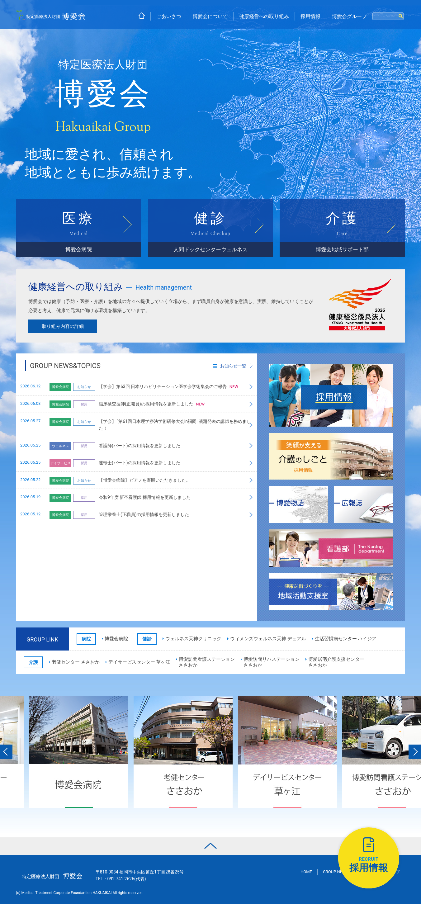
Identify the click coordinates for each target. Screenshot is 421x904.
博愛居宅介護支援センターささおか (336, 662)
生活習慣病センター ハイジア (346, 638)
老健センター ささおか (76, 662)
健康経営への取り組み (264, 16)
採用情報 (310, 16)
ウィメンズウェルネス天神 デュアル (268, 638)
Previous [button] (6, 751)
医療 (78, 234)
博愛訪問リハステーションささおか (272, 662)
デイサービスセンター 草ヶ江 (139, 662)
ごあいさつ (168, 16)
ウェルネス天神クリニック (193, 638)
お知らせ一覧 (229, 365)
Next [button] (415, 751)
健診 (210, 234)
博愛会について (210, 16)
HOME (306, 871)
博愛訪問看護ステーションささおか (207, 662)
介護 (342, 234)
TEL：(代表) (121, 878)
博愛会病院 (116, 638)
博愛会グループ (349, 16)
